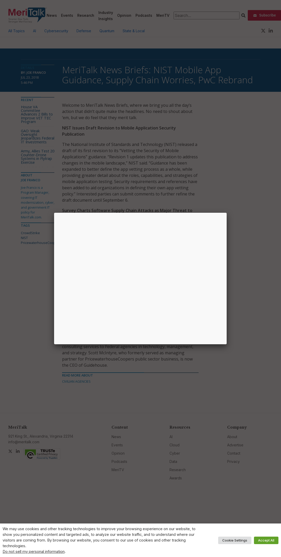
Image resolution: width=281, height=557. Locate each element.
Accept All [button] (266, 540)
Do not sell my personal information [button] (34, 551)
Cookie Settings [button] (234, 540)
